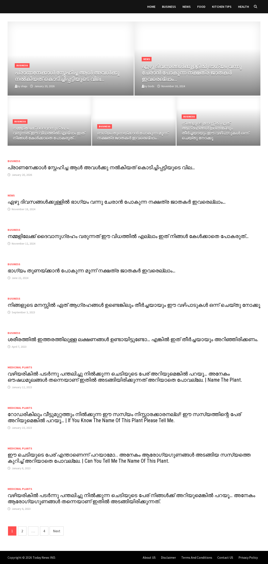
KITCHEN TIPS (222, 7)
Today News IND (44, 557)
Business (169, 7)
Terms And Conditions (196, 557)
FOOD (201, 7)
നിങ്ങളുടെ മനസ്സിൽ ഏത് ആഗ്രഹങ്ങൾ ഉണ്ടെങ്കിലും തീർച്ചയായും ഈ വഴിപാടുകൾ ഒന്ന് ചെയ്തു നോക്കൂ (134, 305)
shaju (24, 86)
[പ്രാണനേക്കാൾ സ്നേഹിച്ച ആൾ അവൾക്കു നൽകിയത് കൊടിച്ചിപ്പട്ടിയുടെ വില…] (70, 75)
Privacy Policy (248, 557)
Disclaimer (168, 557)
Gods (151, 86)
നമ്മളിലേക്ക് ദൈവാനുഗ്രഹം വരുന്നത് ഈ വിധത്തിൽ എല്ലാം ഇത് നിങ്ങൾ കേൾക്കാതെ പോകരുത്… (128, 236)
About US (149, 557)
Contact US (225, 557)
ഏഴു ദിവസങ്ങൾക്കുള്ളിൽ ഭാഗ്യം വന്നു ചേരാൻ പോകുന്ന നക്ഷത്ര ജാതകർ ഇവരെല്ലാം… (117, 202)
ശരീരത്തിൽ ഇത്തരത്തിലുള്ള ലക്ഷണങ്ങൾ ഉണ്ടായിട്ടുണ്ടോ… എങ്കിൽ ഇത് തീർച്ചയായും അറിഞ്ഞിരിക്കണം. (133, 339)
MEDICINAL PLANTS (20, 367)
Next (56, 531)
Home (151, 7)
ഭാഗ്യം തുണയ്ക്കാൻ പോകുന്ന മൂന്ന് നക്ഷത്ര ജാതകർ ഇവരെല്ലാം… (91, 271)
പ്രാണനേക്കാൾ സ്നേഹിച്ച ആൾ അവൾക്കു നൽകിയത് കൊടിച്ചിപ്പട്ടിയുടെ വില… (101, 167)
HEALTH (243, 7)
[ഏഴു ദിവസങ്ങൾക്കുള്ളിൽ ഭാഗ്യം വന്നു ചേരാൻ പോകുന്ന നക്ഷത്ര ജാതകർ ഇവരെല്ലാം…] (197, 72)
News (186, 7)
